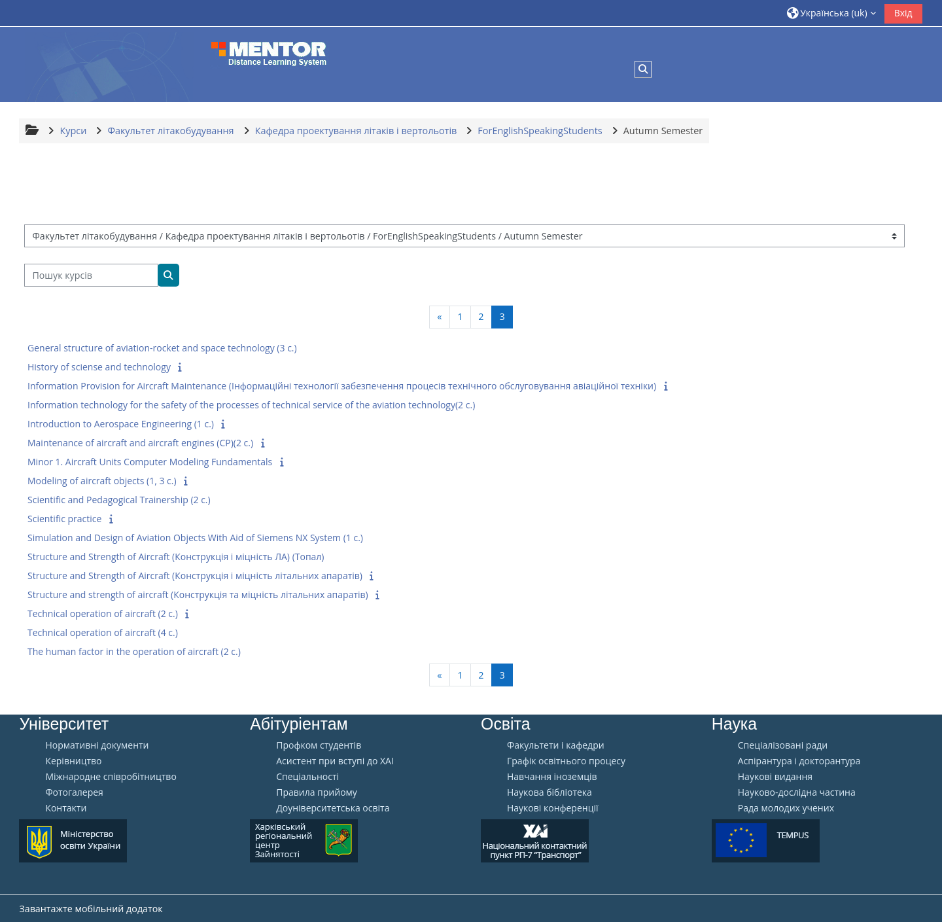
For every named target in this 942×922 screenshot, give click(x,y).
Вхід (903, 13)
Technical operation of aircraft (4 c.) (102, 632)
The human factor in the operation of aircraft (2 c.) (134, 651)
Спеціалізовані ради (783, 745)
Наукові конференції (553, 808)
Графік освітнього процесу (566, 761)
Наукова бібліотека (549, 792)
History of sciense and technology (99, 367)
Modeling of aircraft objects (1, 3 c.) (102, 480)
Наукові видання (775, 776)
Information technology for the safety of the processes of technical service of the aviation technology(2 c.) (251, 405)
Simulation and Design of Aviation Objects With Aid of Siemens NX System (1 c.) (195, 537)
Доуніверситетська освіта (332, 808)
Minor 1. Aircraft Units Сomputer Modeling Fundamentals (149, 461)
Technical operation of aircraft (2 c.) (102, 613)
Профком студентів (318, 745)
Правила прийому (316, 792)
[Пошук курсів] (91, 275)
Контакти (65, 808)
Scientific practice (64, 518)
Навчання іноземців (552, 776)
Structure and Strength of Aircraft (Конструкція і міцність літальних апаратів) (194, 575)
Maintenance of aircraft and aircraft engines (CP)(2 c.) (140, 442)
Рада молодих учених (786, 808)
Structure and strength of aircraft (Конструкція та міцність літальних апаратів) (197, 594)
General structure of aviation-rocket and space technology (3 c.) (162, 348)
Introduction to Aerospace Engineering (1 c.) (120, 423)
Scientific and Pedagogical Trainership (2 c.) (119, 499)
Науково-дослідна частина (797, 792)
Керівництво (73, 761)
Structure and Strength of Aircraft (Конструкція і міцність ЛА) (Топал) (175, 556)
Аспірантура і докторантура (799, 761)
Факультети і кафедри (555, 745)
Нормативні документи (96, 745)
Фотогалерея (74, 792)
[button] (831, 13)
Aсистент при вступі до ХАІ (335, 761)
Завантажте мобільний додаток (90, 908)
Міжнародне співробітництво (110, 776)
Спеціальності (307, 776)
